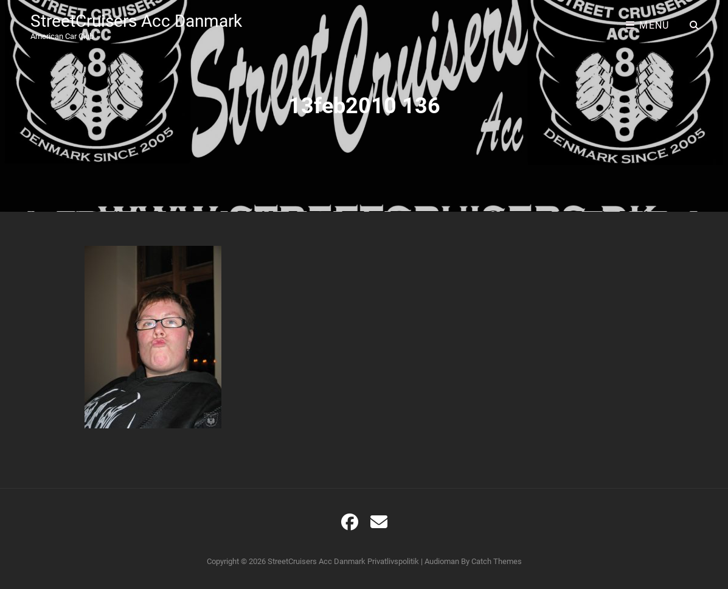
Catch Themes (496, 561)
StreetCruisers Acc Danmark (136, 21)
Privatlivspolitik (393, 561)
